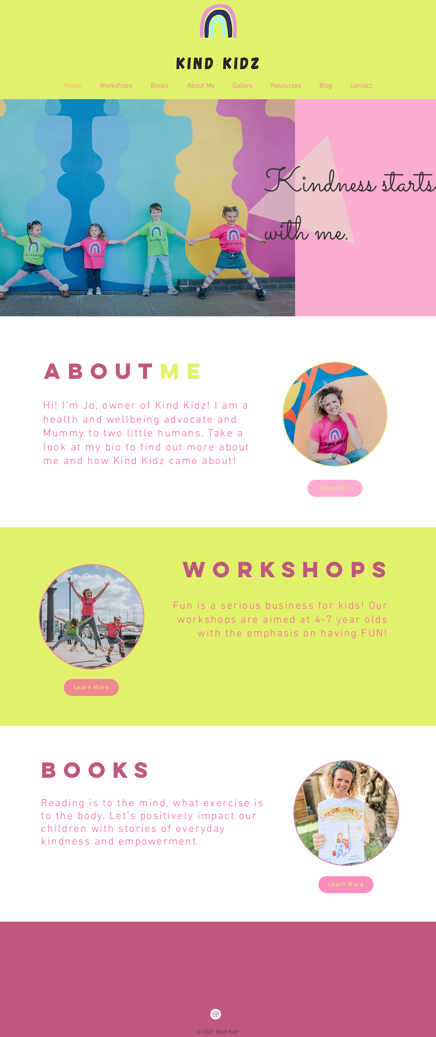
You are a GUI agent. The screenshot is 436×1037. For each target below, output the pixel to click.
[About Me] (334, 488)
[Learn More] (91, 687)
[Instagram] (215, 1014)
